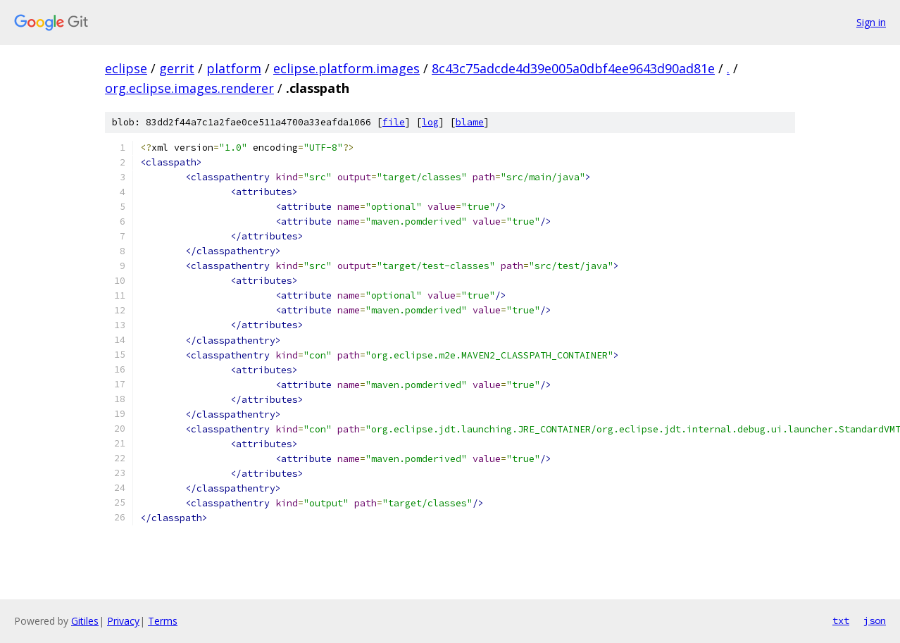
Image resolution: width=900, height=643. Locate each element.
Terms (162, 621)
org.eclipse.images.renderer (189, 88)
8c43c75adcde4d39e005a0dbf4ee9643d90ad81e (573, 68)
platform (233, 68)
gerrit (176, 68)
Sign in (871, 22)
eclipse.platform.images (346, 68)
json (874, 620)
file (393, 122)
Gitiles (85, 621)
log (430, 122)
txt (840, 620)
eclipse (126, 68)
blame (470, 122)
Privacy (123, 621)
